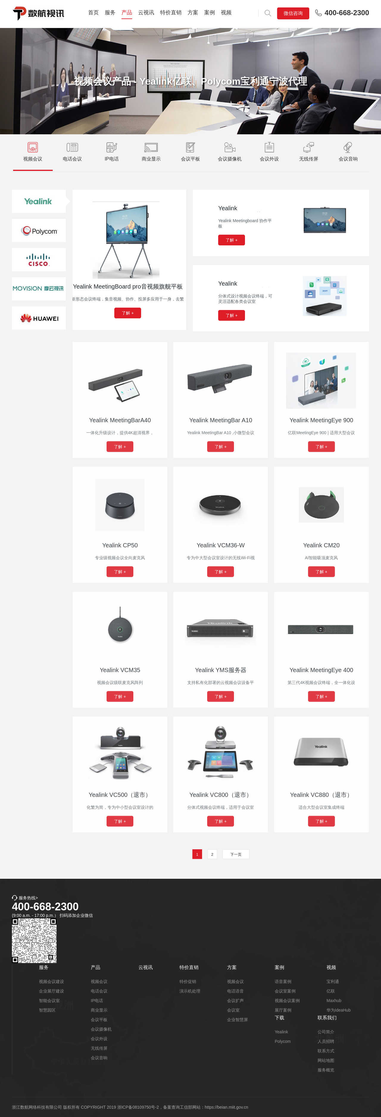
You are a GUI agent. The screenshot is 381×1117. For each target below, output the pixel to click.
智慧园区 (47, 1010)
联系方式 (326, 1051)
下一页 (226, 855)
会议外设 (99, 1038)
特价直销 (171, 12)
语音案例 (283, 981)
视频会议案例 (287, 1000)
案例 (209, 12)
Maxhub (334, 1000)
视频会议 (99, 981)
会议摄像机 (101, 1029)
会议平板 (99, 1019)
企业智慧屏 (237, 1019)
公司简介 (326, 1031)
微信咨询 (293, 13)
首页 (93, 12)
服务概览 (326, 1070)
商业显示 (99, 1010)
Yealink (281, 1031)
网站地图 (326, 1060)
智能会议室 (49, 1000)
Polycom (283, 1041)
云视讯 (146, 12)
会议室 (233, 1010)
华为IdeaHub (339, 1010)
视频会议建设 (51, 981)
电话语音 (235, 991)
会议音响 (99, 1057)
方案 (193, 12)
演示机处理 (189, 991)
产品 (126, 12)
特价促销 (187, 981)
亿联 (331, 991)
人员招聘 (326, 1041)
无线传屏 (99, 1048)
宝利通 (333, 981)
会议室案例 (285, 991)
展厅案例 (283, 1010)
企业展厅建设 (51, 991)
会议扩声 (235, 1000)
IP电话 (97, 1000)
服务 (110, 12)
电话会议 (99, 991)
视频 (226, 12)
